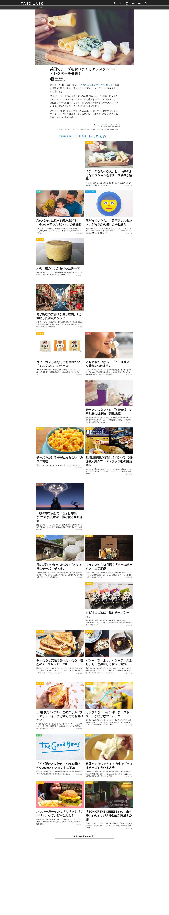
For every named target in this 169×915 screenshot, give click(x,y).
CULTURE (40, 286)
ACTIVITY (89, 143)
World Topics (114, 130)
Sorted (60, 130)
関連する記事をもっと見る (84, 837)
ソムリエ (76, 130)
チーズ (107, 130)
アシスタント (68, 130)
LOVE (88, 334)
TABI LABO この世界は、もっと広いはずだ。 (84, 137)
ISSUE (39, 736)
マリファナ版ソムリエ (106, 86)
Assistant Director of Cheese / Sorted (110, 126)
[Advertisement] (84, 882)
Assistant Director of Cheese (88, 130)
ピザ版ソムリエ (86, 86)
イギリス (100, 130)
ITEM (38, 193)
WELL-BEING (90, 193)
